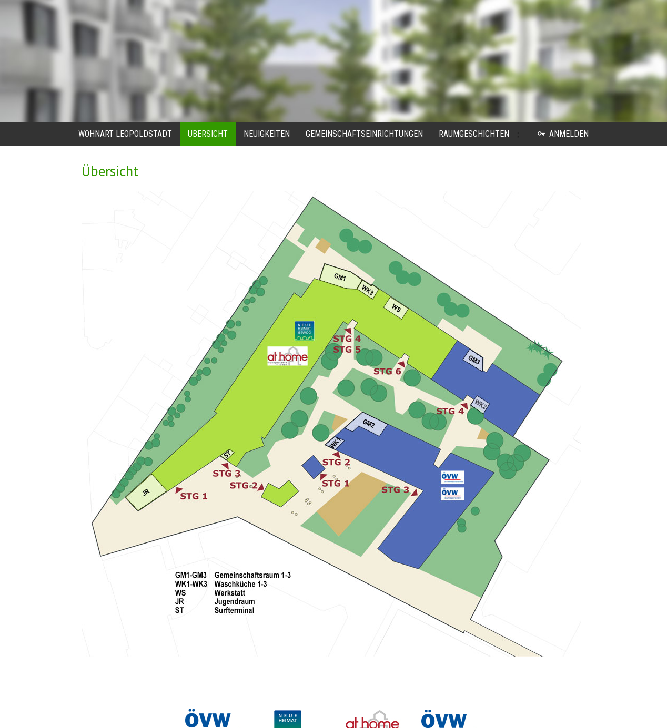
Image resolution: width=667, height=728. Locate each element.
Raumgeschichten (474, 134)
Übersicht (208, 134)
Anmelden (563, 134)
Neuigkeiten (267, 134)
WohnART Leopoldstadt (125, 134)
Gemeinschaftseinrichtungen (364, 134)
